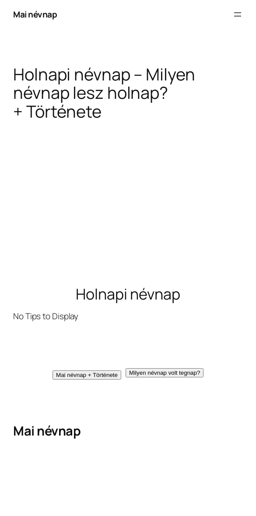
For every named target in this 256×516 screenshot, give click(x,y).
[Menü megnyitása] (237, 14)
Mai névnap (35, 14)
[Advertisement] (128, 203)
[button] (87, 375)
